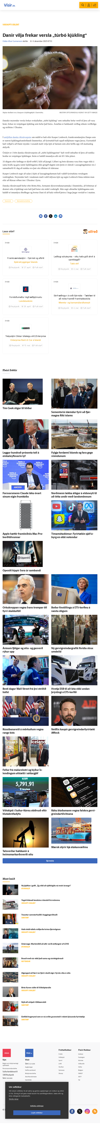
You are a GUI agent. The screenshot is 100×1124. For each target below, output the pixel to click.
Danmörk (8, 201)
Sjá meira (50, 861)
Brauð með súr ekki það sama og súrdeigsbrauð (42, 959)
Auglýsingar (33, 1067)
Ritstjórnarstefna (35, 1074)
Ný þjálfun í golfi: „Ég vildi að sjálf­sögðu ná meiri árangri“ (46, 886)
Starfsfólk (32, 1080)
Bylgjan (83, 1071)
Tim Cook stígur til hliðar (17, 408)
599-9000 (10, 1079)
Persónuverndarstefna (12, 1070)
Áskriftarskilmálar (35, 1077)
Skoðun (64, 1067)
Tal (81, 1081)
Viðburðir (83, 1064)
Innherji (83, 1054)
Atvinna (83, 1061)
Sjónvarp (64, 1071)
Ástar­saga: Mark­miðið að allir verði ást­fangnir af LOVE (45, 944)
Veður (82, 1067)
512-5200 (36, 1064)
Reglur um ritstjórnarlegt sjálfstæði (13, 1065)
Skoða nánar (13, 1106)
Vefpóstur (32, 1087)
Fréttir (63, 1054)
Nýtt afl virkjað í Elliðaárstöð (33, 1002)
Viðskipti (64, 1057)
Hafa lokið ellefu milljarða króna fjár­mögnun (41, 930)
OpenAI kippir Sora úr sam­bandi (22, 570)
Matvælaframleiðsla (23, 201)
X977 (82, 1077)
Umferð (31, 1084)
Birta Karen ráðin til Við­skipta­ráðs (36, 988)
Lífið (63, 1064)
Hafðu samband (34, 1070)
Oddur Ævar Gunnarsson (12, 41)
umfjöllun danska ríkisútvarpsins (18, 137)
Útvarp (64, 1074)
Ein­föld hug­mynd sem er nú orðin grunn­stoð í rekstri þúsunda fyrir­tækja (53, 1017)
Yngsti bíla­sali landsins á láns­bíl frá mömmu (40, 900)
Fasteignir (83, 1057)
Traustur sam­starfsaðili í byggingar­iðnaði (39, 915)
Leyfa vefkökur (52, 1113)
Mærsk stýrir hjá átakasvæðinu (69, 847)
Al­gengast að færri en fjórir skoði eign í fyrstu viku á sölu (45, 973)
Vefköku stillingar (21, 1113)
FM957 (82, 1074)
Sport (63, 1061)
